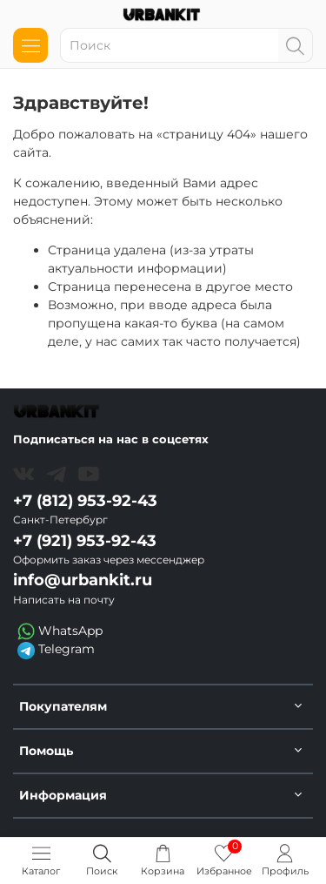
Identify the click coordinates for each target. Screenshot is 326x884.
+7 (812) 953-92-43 (85, 500)
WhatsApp (60, 631)
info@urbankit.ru (82, 580)
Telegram (56, 649)
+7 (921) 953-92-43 (84, 540)
